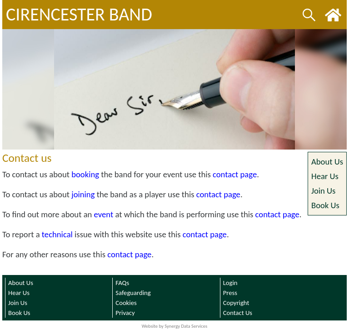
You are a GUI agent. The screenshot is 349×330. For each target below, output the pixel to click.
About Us (327, 161)
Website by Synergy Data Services (175, 326)
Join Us (323, 190)
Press (230, 293)
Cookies (125, 303)
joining (83, 194)
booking (85, 174)
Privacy (125, 313)
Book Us (325, 205)
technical (57, 234)
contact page (235, 174)
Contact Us (237, 313)
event (104, 214)
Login (230, 283)
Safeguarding (132, 293)
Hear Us (325, 176)
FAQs (122, 283)
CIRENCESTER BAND (79, 14)
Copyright (236, 303)
